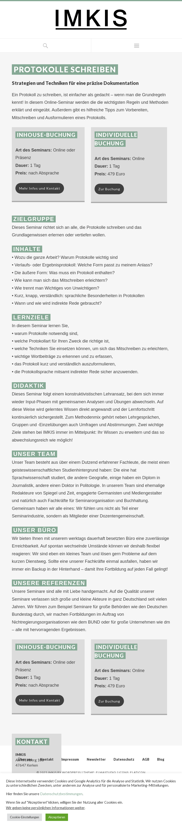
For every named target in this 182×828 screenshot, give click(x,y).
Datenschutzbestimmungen (61, 794)
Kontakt (47, 759)
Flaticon (138, 772)
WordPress (71, 772)
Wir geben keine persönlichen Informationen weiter (45, 808)
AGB (145, 759)
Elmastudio (106, 772)
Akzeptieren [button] (56, 817)
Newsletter (96, 759)
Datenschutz (124, 759)
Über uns (25, 759)
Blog (160, 759)
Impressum (70, 759)
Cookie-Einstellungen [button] (24, 817)
